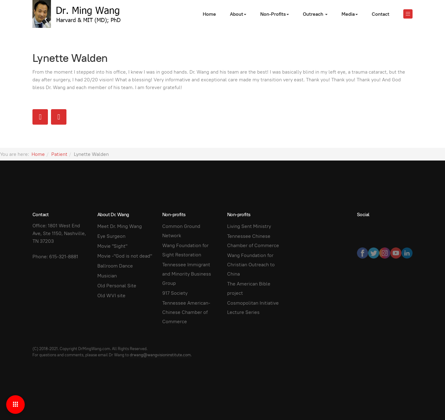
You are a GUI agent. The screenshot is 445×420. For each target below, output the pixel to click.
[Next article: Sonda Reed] (58, 117)
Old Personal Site (116, 285)
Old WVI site (111, 295)
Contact (380, 14)
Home (209, 14)
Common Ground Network (181, 231)
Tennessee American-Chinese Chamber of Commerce (186, 312)
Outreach (315, 14)
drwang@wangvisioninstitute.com (160, 355)
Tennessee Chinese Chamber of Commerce (253, 241)
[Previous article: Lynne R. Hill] (40, 117)
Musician (107, 275)
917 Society (175, 293)
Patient (59, 154)
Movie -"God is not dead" (124, 256)
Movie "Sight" (112, 246)
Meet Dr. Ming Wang (119, 226)
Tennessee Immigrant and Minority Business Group (186, 273)
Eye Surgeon (111, 236)
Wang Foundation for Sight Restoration (185, 250)
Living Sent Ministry (249, 226)
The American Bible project (248, 288)
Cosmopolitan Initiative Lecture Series (253, 307)
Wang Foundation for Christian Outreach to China (251, 264)
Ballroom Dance (115, 266)
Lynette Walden (70, 58)
